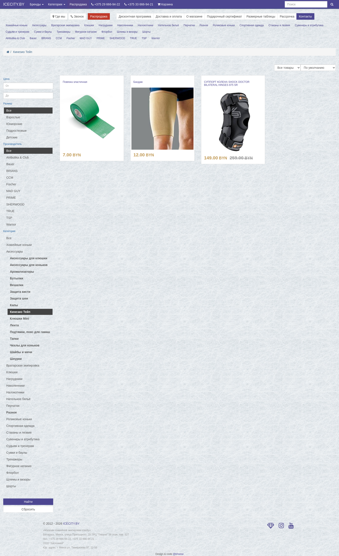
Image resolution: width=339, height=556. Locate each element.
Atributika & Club (15, 38)
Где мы (59, 16)
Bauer (33, 38)
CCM (59, 38)
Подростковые (16, 130)
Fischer (70, 38)
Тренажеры (63, 31)
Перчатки (189, 25)
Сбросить (28, 509)
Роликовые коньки (224, 25)
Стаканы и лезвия (279, 25)
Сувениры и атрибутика (309, 25)
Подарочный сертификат (224, 16)
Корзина (165, 4)
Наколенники (125, 25)
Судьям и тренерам (17, 31)
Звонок (77, 16)
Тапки (14, 338)
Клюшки (89, 25)
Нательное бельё (168, 25)
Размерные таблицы (260, 16)
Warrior (156, 38)
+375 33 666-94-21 (138, 4)
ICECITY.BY (13, 4)
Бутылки (16, 278)
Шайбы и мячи (21, 352)
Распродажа (78, 4)
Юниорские (14, 124)
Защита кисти (20, 291)
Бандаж (138, 81)
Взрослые (13, 117)
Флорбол (106, 31)
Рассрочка (287, 16)
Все (8, 110)
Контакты (305, 16)
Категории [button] (56, 4)
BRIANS (46, 38)
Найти (28, 501)
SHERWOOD (117, 38)
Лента (14, 325)
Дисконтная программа (135, 16)
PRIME (101, 38)
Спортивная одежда (252, 25)
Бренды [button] (37, 4)
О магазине (194, 16)
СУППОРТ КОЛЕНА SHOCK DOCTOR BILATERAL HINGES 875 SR (226, 83)
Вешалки (16, 285)
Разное (204, 25)
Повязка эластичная (75, 81)
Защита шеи (19, 298)
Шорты (146, 31)
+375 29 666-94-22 (105, 4)
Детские (12, 137)
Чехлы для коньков (24, 345)
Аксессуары (39, 25)
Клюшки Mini (19, 318)
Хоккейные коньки (16, 25)
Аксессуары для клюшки (28, 258)
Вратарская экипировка (65, 25)
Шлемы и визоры (127, 31)
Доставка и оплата (169, 16)
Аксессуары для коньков (29, 265)
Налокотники (145, 25)
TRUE (133, 38)
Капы (14, 305)
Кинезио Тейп (22, 52)
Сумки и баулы (43, 31)
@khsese (178, 554)
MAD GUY (86, 38)
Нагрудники (105, 25)
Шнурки (16, 359)
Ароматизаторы (22, 271)
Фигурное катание (86, 31)
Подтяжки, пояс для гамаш (30, 332)
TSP (144, 38)
